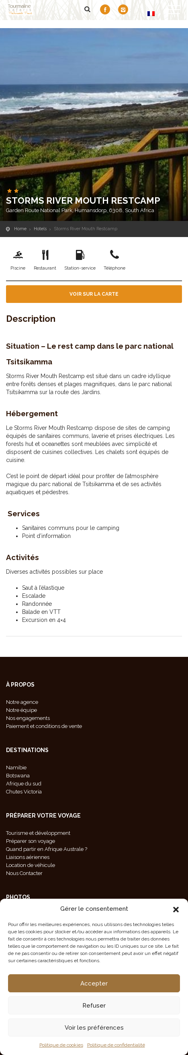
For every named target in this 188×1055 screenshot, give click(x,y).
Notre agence (22, 702)
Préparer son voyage (30, 841)
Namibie (16, 768)
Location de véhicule (30, 865)
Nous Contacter (24, 873)
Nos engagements (28, 718)
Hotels (40, 228)
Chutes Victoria (24, 792)
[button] (176, 909)
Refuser (94, 1005)
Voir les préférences (94, 1027)
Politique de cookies (61, 1045)
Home (20, 228)
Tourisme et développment (38, 833)
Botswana (18, 776)
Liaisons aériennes (27, 857)
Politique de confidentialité (116, 1045)
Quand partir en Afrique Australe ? (46, 849)
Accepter (94, 983)
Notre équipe (21, 710)
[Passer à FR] (151, 13)
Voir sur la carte (94, 294)
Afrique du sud (23, 784)
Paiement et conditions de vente (44, 726)
